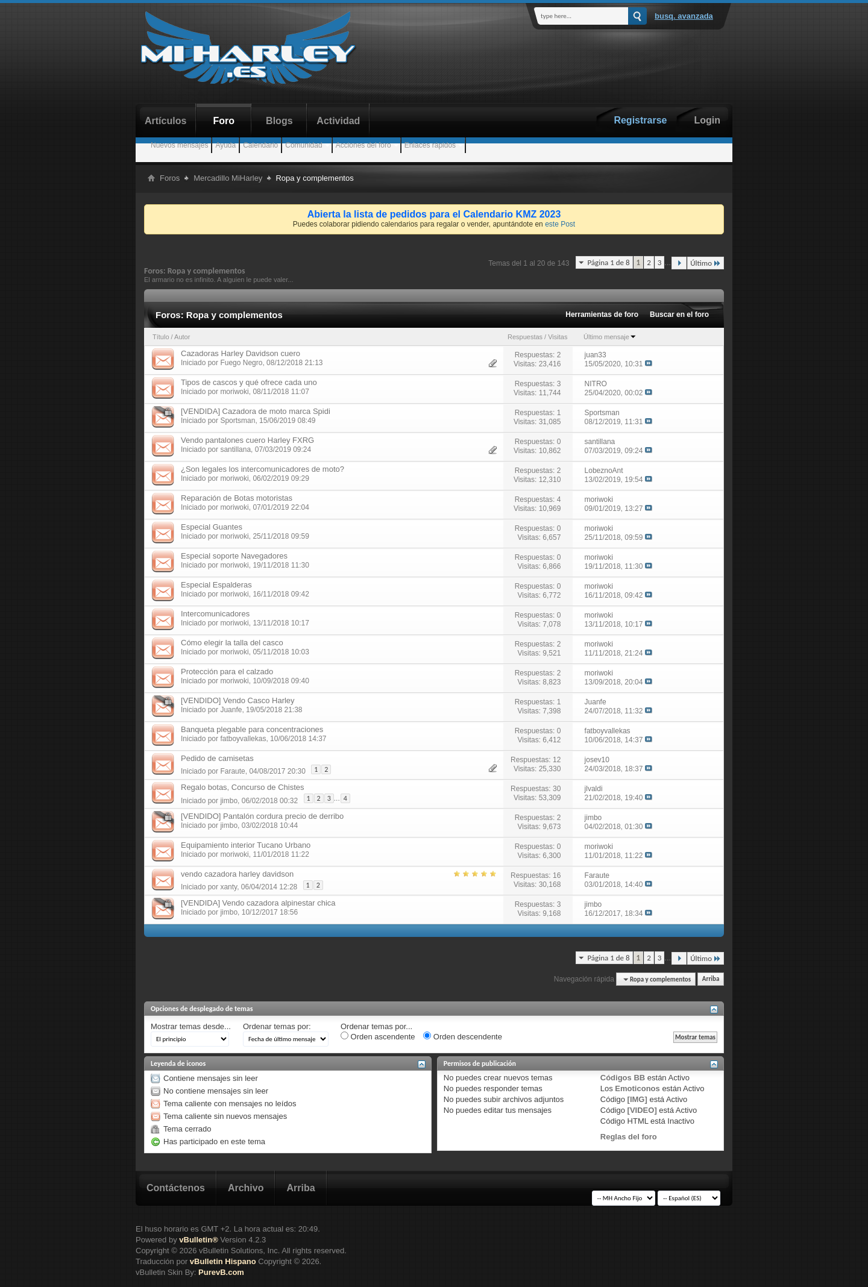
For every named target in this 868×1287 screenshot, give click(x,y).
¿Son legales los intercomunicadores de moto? (262, 469)
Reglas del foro (628, 1136)
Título (161, 336)
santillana (235, 449)
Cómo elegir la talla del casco (232, 642)
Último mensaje (610, 336)
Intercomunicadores (215, 613)
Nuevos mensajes (179, 145)
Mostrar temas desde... (191, 1026)
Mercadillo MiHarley (227, 178)
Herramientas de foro (601, 314)
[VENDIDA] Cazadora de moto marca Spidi (255, 411)
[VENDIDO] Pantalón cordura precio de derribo (262, 816)
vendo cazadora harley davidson (237, 873)
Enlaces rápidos (430, 145)
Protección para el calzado (227, 671)
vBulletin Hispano (223, 1261)
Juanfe (231, 710)
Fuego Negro (241, 363)
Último (705, 263)
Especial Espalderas (216, 584)
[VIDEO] (642, 1110)
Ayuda (225, 145)
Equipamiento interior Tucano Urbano (245, 845)
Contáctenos (175, 1188)
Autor (182, 336)
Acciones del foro (363, 145)
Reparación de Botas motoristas (236, 498)
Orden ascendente (378, 1036)
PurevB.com (221, 1272)
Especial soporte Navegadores (234, 555)
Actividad (338, 121)
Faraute (232, 771)
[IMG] (637, 1099)
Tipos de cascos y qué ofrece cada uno (249, 382)
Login (707, 120)
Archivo (246, 1188)
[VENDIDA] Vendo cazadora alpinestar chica (258, 902)
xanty (228, 887)
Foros (170, 178)
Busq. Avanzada (684, 15)
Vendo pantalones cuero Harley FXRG (247, 440)
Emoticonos (637, 1088)
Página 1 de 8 (608, 262)
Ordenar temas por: (277, 1026)
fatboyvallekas (243, 738)
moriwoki (234, 391)
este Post (560, 224)
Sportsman (237, 420)
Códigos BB (622, 1077)
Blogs (279, 121)
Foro (224, 121)
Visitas (557, 336)
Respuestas (525, 336)
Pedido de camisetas (217, 758)
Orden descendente (462, 1036)
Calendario (260, 145)
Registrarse (640, 120)
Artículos (165, 121)
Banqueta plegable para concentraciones (252, 729)
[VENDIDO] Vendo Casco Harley (238, 700)
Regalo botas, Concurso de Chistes (242, 787)
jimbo (228, 800)
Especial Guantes (211, 526)
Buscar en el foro (679, 314)
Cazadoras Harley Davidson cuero (240, 353)
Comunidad (303, 145)
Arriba (711, 979)
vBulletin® (198, 1239)
